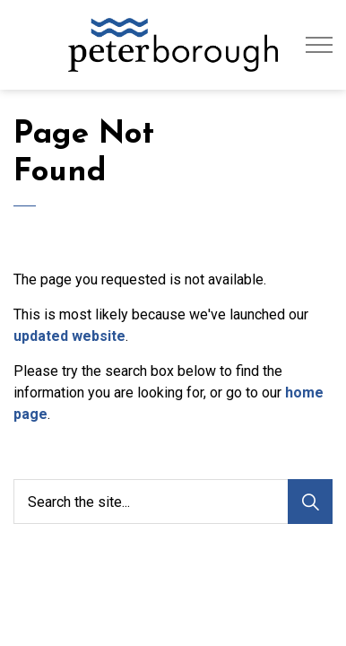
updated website (69, 336)
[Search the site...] (173, 501)
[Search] (310, 501)
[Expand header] (319, 45)
